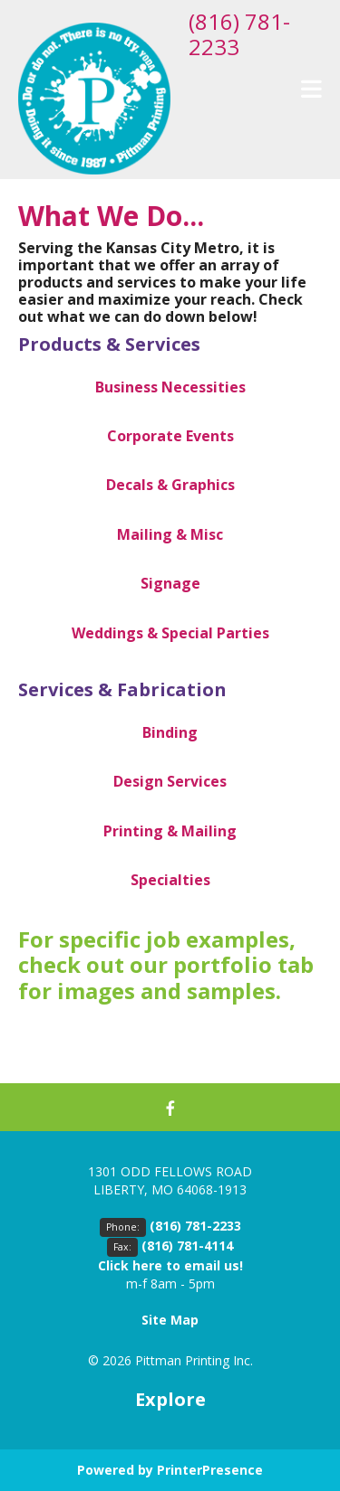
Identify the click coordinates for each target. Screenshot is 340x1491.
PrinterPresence (210, 1469)
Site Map (170, 1319)
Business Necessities (170, 387)
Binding (170, 732)
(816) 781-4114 (187, 1245)
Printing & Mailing (170, 831)
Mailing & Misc (170, 534)
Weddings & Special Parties (170, 633)
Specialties (170, 880)
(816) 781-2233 (239, 33)
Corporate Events (170, 436)
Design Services (170, 781)
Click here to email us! (170, 1265)
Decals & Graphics (170, 485)
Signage (170, 583)
